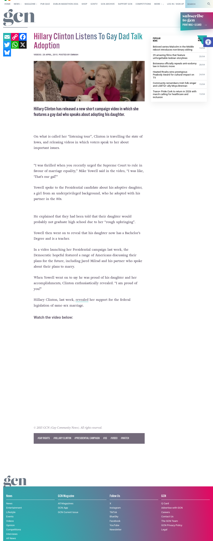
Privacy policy (34, 534)
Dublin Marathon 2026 (65, 4)
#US (105, 431)
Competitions (143, 4)
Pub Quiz (45, 4)
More (157, 4)
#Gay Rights (44, 431)
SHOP (84, 4)
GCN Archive (108, 4)
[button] (208, 42)
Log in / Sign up (175, 4)
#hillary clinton (62, 431)
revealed (82, 293)
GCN (163, 489)
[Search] (209, 4)
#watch (125, 431)
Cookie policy (11, 534)
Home (7, 4)
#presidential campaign (87, 431)
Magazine (30, 4)
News (17, 4)
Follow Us (115, 489)
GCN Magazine (66, 489)
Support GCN (125, 4)
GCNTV (94, 4)
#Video (114, 431)
